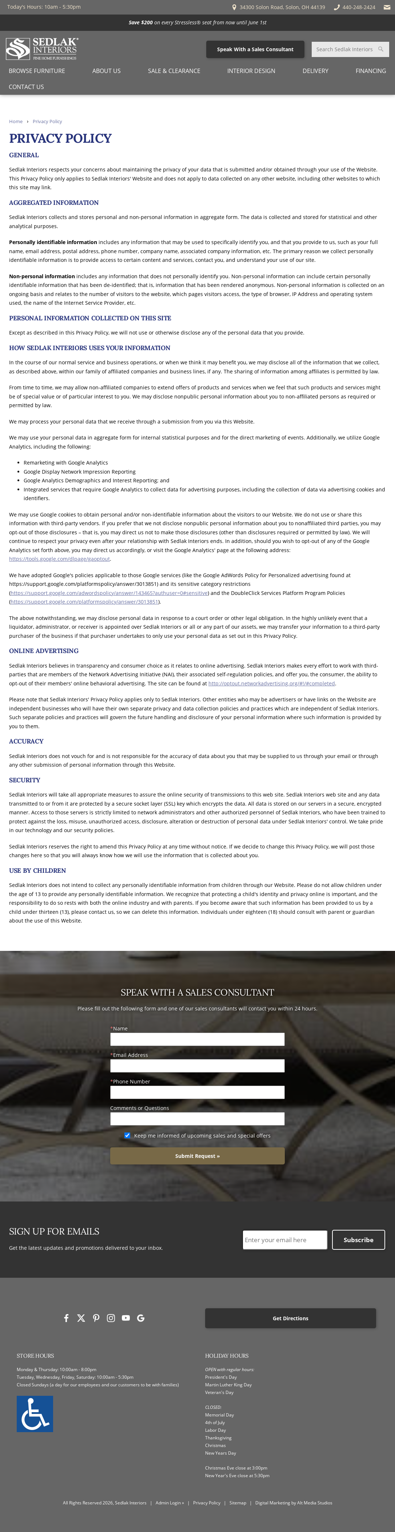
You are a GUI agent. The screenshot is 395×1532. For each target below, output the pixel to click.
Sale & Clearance (174, 71)
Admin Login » (170, 1503)
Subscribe (359, 1240)
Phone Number (131, 1081)
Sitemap (238, 1503)
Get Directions (294, 1318)
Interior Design (251, 71)
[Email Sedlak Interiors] (387, 7)
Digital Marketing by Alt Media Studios (293, 1503)
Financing (371, 71)
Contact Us (26, 87)
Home (16, 121)
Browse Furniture (37, 71)
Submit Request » (197, 1155)
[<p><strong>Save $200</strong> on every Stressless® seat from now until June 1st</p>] (197, 22)
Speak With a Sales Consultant (255, 49)
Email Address (130, 1054)
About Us (106, 71)
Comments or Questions (139, 1108)
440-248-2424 (354, 7)
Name (120, 1028)
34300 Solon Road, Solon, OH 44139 (278, 7)
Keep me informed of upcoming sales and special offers (202, 1135)
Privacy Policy (47, 121)
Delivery (315, 71)
